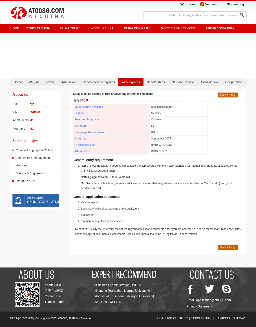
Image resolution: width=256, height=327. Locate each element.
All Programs (131, 82)
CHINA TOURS (70, 28)
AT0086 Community (219, 28)
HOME (14, 28)
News (50, 82)
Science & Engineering (30, 173)
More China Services (178, 28)
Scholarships (156, 82)
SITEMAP (239, 318)
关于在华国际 (54, 290)
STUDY (183, 318)
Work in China (102, 28)
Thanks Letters (55, 302)
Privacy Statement (199, 306)
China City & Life (137, 28)
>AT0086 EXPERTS (108, 302)
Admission (68, 82)
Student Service (183, 82)
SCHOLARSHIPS (201, 318)
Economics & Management (33, 157)
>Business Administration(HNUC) (117, 285)
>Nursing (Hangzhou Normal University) (122, 290)
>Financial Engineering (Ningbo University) (124, 296)
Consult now (209, 82)
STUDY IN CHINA (38, 28)
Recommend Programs (99, 82)
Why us (34, 82)
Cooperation (233, 82)
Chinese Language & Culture (34, 150)
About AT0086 (54, 285)
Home (17, 82)
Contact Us (52, 296)
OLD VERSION (166, 318)
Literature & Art (25, 181)
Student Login (236, 4)
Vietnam (210, 4)
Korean (190, 4)
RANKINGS (223, 318)
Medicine (21, 165)
